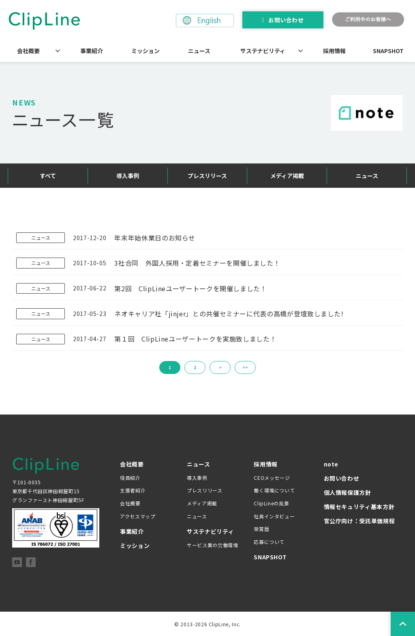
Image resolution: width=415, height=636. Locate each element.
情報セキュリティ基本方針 (359, 507)
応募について (269, 541)
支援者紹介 (132, 490)
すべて (48, 176)
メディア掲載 (287, 176)
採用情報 (334, 51)
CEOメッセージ (272, 477)
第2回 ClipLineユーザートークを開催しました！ (190, 288)
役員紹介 (130, 477)
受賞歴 (261, 528)
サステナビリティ (262, 51)
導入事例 (127, 176)
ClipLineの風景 (271, 503)
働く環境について (274, 490)
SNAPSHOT (388, 51)
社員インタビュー (274, 516)
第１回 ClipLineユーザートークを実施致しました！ (195, 339)
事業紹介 (91, 51)
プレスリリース (207, 176)
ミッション (145, 51)
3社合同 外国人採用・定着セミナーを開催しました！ (197, 263)
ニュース (199, 51)
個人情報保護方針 (347, 492)
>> (245, 367)
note (331, 464)
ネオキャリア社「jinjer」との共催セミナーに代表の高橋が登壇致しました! (228, 313)
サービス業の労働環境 (212, 544)
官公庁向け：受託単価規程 (359, 521)
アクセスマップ (137, 516)
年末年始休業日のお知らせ (154, 238)
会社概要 (28, 51)
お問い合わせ (286, 20)
